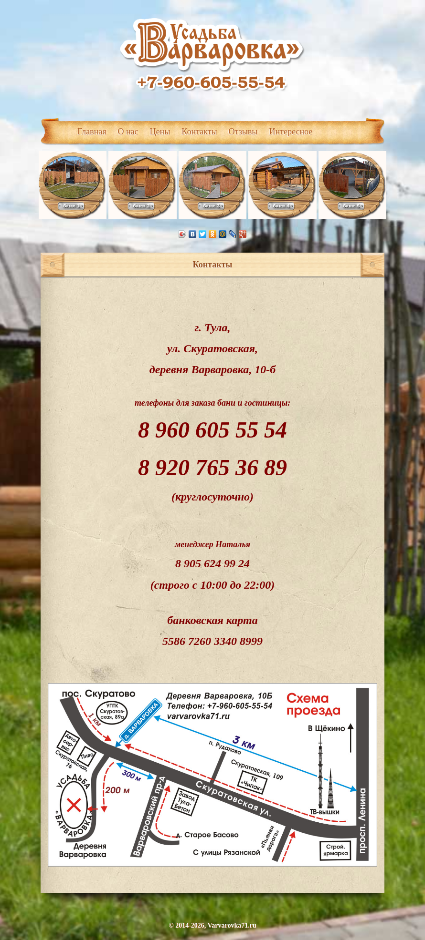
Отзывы (243, 131)
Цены (160, 131)
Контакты (199, 131)
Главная (91, 131)
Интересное (290, 131)
